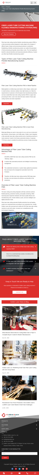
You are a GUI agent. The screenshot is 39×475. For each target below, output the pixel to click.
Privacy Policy (22, 466)
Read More (7, 103)
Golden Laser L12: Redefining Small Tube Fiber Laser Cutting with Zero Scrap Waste (19, 368)
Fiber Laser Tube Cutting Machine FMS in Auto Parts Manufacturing (18, 128)
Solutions (19, 425)
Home (3, 6)
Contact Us (19, 292)
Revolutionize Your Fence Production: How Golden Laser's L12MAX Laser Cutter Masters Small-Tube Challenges (18, 403)
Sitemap (15, 466)
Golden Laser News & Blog (19, 302)
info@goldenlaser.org (9, 439)
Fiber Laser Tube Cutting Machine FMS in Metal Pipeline (19, 85)
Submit (5, 457)
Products (8, 6)
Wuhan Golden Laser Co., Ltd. (17, 464)
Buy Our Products (9, 34)
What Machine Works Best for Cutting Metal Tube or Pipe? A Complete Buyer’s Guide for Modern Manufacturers (19, 333)
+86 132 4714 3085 (8, 441)
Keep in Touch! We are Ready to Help (19, 281)
